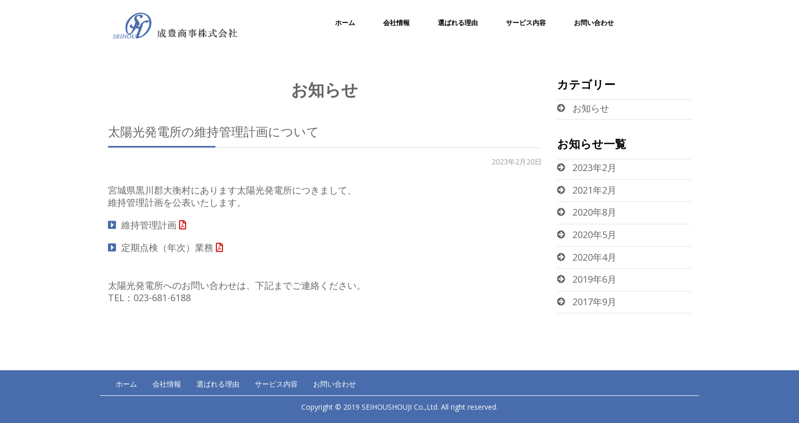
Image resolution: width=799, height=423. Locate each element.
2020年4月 (594, 257)
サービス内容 (526, 22)
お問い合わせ (594, 22)
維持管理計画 (148, 225)
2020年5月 (594, 234)
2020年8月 (594, 212)
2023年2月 (594, 167)
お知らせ (590, 108)
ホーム (345, 22)
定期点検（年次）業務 (167, 247)
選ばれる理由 (458, 22)
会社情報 (396, 22)
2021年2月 (594, 190)
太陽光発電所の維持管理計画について (213, 131)
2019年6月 (594, 279)
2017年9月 (594, 301)
